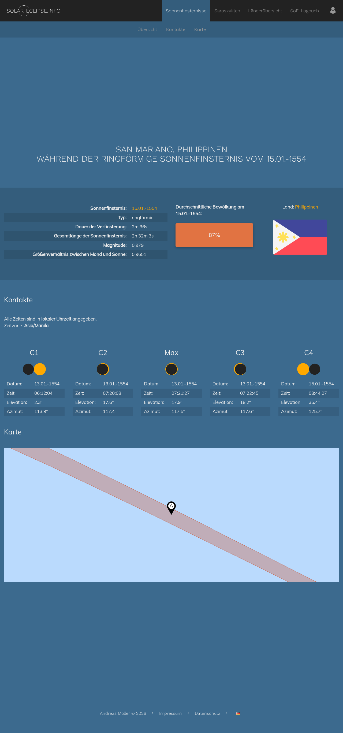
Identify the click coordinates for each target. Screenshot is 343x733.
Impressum (170, 713)
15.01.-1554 (144, 208)
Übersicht (147, 29)
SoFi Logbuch (304, 10)
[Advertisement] (171, 83)
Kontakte (175, 29)
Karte (200, 29)
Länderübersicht (265, 10)
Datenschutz (207, 713)
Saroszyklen (227, 10)
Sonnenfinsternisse (186, 10)
